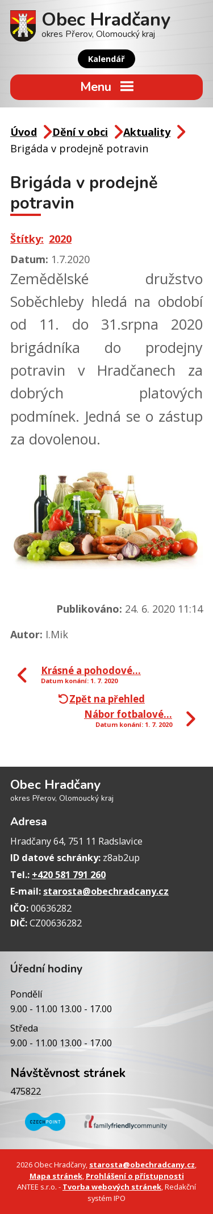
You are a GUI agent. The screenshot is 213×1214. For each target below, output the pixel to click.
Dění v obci (80, 132)
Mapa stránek (56, 1176)
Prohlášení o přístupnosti (135, 1176)
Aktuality (146, 132)
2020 (60, 239)
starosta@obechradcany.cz (106, 891)
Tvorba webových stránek (111, 1187)
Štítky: (27, 239)
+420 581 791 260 (69, 874)
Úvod (23, 132)
